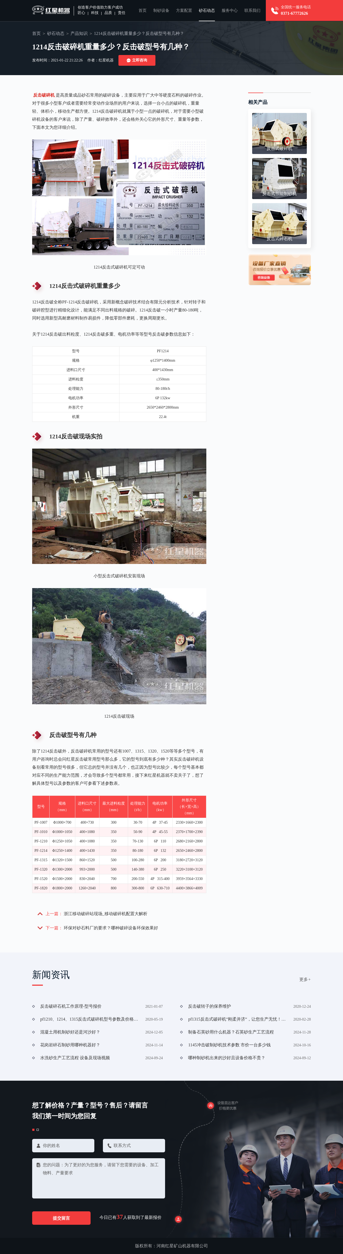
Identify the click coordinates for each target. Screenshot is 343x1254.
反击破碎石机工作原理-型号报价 (71, 1006)
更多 (305, 979)
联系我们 (252, 10)
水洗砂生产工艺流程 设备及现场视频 (75, 1057)
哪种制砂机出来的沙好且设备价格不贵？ (226, 1057)
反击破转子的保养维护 (209, 1006)
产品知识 (79, 33)
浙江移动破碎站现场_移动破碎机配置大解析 (105, 913)
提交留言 (61, 1218)
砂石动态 (207, 10)
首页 (143, 10)
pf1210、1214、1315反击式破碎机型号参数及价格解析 (90, 1019)
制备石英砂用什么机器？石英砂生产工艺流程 (231, 1032)
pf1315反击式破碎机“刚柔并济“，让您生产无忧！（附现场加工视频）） (238, 1019)
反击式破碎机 (279, 148)
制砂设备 (161, 10)
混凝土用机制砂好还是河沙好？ (70, 1032)
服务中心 (230, 10)
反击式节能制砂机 (279, 193)
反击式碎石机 (279, 238)
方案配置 (184, 10)
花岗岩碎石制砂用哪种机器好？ (70, 1045)
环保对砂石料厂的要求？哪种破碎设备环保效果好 (111, 928)
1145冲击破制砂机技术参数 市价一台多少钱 (229, 1045)
